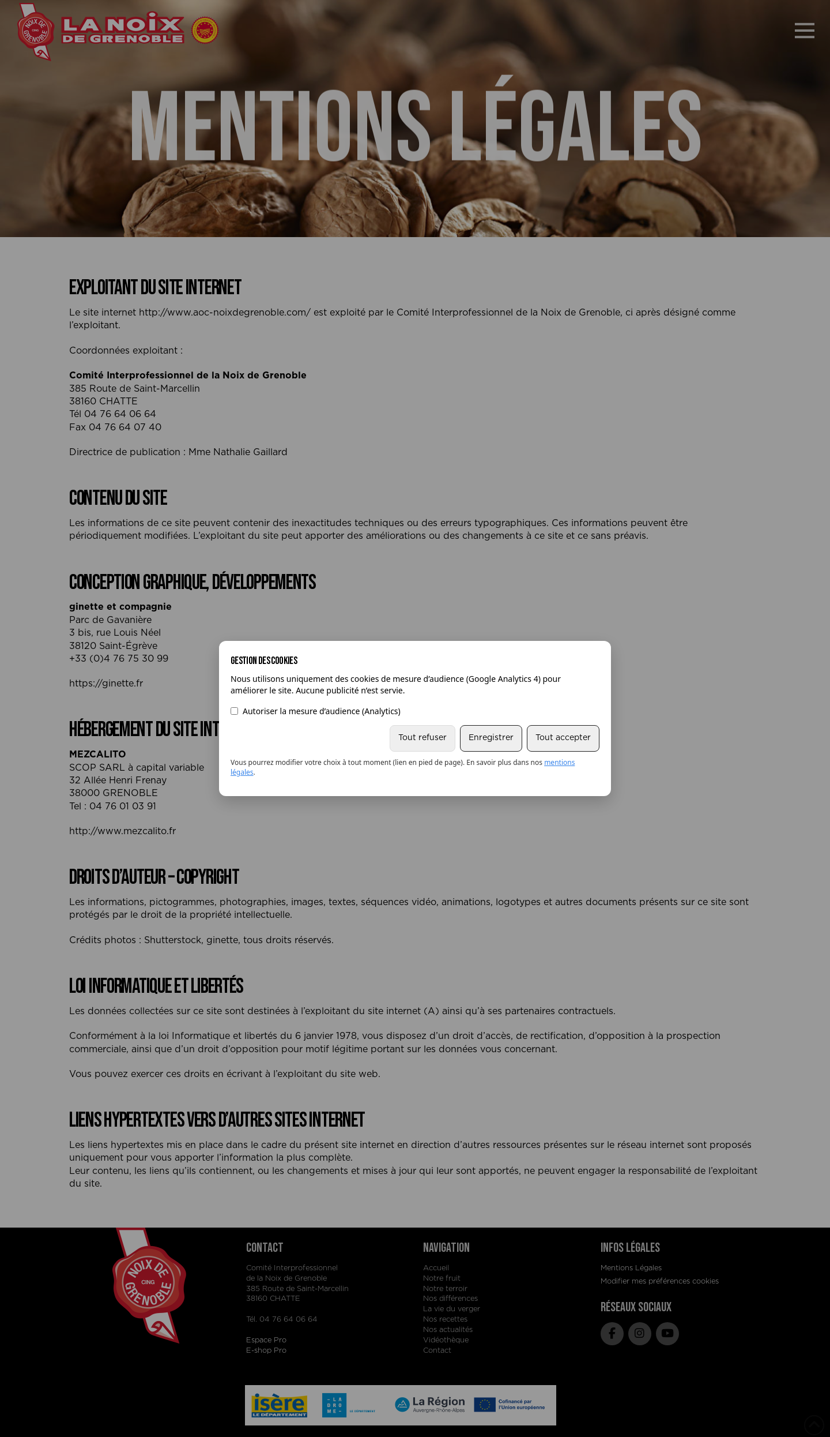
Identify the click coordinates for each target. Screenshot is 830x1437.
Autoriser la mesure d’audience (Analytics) (316, 711)
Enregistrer (491, 738)
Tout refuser (422, 738)
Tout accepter (563, 738)
